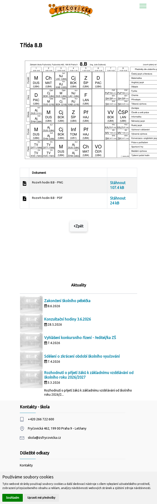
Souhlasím (12, 497)
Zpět (78, 226)
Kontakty (26, 465)
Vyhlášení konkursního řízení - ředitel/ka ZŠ (80, 338)
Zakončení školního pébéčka (67, 301)
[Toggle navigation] (143, 6)
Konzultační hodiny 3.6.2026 (67, 319)
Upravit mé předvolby (41, 497)
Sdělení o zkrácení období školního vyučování (82, 356)
